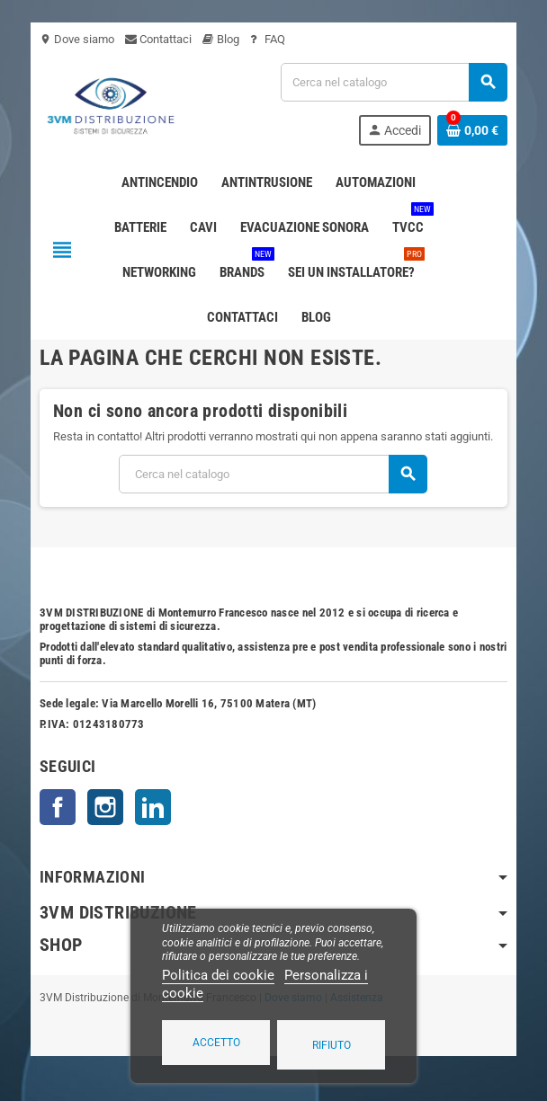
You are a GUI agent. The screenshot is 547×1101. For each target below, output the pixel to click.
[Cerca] (394, 82)
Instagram (105, 807)
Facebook (58, 807)
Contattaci (158, 39)
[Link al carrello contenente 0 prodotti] (472, 130)
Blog (220, 39)
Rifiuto (331, 1045)
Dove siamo (77, 39)
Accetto (216, 1042)
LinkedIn (153, 807)
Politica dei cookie (218, 975)
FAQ (267, 39)
